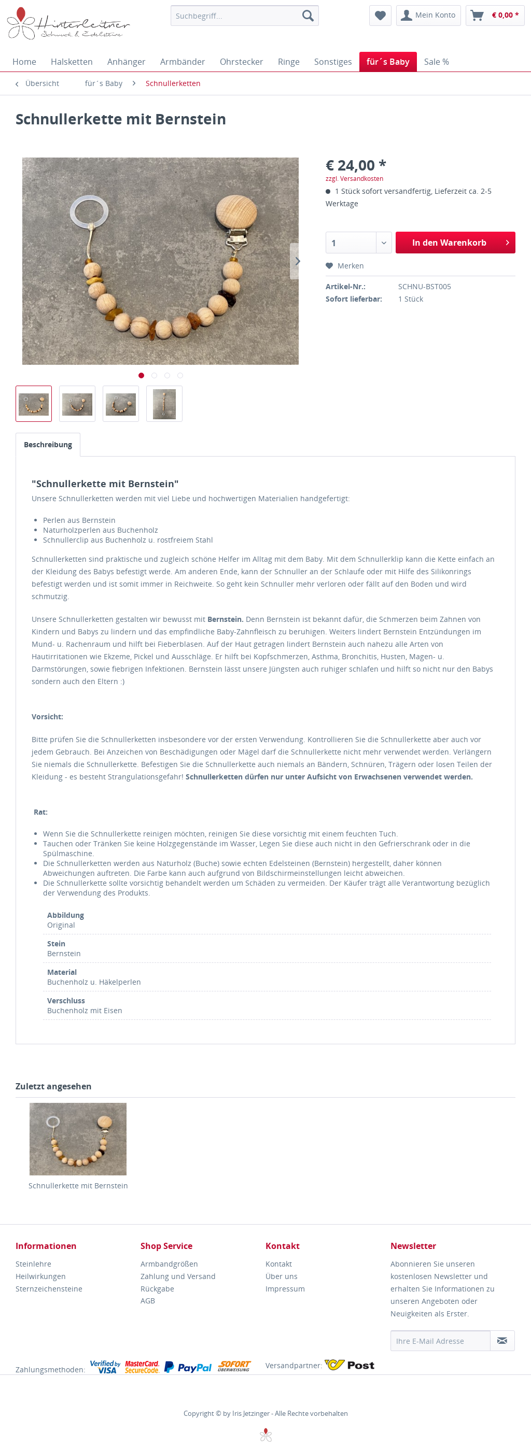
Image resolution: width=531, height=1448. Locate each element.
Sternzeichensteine (49, 1289)
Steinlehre (33, 1264)
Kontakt (279, 1264)
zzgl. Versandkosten (354, 178)
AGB (148, 1300)
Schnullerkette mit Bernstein (78, 1185)
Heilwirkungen (41, 1276)
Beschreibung (48, 444)
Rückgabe (157, 1289)
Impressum (285, 1289)
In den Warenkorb (460, 241)
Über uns (282, 1276)
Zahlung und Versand (178, 1276)
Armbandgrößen (169, 1264)
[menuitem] (245, 15)
